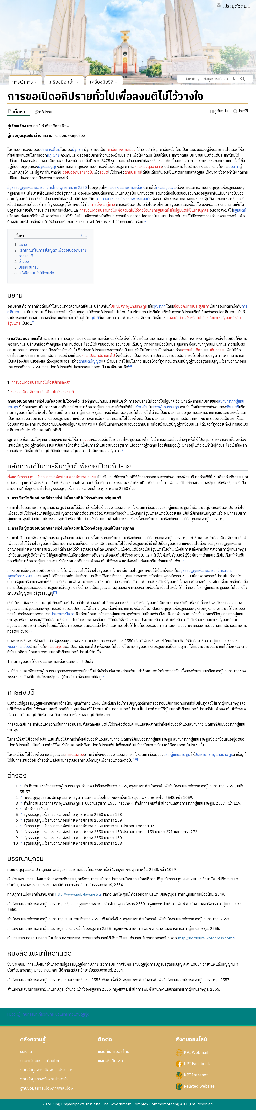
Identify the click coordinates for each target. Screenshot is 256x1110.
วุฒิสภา (159, 306)
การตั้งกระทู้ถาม (103, 205)
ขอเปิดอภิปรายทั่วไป (78, 172)
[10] (135, 759)
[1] (145, 220)
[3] (130, 366)
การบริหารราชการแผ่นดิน (126, 188)
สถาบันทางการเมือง (121, 150)
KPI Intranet (196, 1075)
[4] (122, 450)
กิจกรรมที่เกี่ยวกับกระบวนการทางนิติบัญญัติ (56, 1014)
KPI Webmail (196, 1052)
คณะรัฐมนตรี (166, 188)
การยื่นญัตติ (55, 647)
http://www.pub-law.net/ (76, 894)
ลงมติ (104, 172)
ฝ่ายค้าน (142, 407)
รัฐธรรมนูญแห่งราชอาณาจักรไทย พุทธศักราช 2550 (47, 188)
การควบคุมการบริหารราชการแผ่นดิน (124, 199)
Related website (199, 1086)
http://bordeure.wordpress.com (205, 938)
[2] (34, 322)
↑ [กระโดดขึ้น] (21, 786)
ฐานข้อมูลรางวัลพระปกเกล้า (44, 1079)
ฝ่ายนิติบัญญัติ (90, 361)
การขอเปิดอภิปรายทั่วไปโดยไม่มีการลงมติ (43, 392)
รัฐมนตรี (239, 210)
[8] (30, 630)
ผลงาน (26, 1051)
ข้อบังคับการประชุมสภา (192, 306)
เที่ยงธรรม (218, 350)
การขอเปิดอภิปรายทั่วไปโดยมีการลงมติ (41, 382)
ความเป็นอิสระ (193, 350)
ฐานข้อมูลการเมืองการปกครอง (47, 1069)
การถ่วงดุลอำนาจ (149, 167)
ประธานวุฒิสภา (63, 614)
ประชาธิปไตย (50, 150)
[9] (104, 675)
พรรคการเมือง (19, 647)
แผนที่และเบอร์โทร (113, 1051)
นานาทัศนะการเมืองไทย (40, 1060)
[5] (228, 518)
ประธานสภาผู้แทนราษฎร (214, 755)
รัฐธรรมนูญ (47, 167)
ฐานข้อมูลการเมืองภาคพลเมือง (46, 1088)
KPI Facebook (197, 1063)
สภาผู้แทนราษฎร (165, 407)
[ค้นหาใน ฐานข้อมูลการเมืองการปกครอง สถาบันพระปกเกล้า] (215, 79)
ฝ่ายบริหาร (133, 172)
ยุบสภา (234, 167)
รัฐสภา (77, 150)
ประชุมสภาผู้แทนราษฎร (129, 306)
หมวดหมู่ (14, 1014)
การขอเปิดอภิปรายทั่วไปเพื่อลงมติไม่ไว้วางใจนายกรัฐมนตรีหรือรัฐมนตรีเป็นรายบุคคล (144, 210)
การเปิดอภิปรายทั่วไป (98, 356)
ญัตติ (95, 318)
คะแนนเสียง (75, 755)
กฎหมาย (53, 155)
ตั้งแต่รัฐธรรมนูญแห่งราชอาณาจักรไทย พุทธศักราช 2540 (52, 477)
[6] (183, 560)
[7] (55, 592)
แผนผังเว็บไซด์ (110, 1060)
